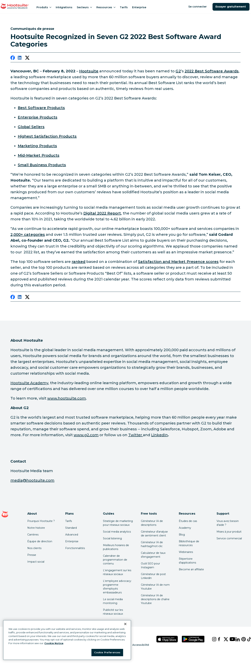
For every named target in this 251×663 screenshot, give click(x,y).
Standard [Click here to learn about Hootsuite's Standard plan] (71, 527)
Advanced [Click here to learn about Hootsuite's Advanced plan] (71, 534)
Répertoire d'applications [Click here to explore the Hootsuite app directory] (187, 560)
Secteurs (84, 7)
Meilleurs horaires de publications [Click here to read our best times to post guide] (116, 547)
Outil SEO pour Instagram (150, 565)
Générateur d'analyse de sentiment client (154, 533)
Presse (31, 555)
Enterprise (139, 7)
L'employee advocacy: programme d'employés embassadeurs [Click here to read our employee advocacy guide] (117, 586)
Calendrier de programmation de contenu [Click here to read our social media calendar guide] (115, 559)
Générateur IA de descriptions (152, 523)
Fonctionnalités (75, 548)
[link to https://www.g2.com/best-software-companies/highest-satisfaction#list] (47, 136)
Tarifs (124, 7)
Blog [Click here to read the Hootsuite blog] (182, 534)
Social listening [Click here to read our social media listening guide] (112, 538)
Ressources (105, 7)
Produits (43, 7)
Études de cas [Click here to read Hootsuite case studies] (188, 521)
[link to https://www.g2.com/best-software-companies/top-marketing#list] (37, 146)
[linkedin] (20, 58)
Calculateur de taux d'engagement (153, 554)
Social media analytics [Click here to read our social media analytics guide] (117, 531)
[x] (224, 639)
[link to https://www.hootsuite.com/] (88, 71)
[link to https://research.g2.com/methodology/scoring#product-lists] (78, 261)
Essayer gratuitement (231, 6)
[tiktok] (247, 639)
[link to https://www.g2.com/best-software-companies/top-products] (212, 71)
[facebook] (12, 58)
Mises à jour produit (229, 531)
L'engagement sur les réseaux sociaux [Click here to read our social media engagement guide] (117, 572)
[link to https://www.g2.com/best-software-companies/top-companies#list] (31, 127)
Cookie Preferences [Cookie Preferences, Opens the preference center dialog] (107, 652)
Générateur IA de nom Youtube (155, 586)
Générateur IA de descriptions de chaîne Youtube (155, 599)
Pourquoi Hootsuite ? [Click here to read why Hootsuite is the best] (41, 521)
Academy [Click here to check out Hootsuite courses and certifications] (185, 527)
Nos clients (34, 548)
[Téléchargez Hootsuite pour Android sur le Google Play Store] (193, 639)
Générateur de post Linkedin (153, 576)
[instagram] (212, 639)
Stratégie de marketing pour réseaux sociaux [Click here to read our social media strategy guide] (118, 523)
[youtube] (229, 639)
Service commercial (229, 538)
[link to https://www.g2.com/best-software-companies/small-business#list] (42, 165)
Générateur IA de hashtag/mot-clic (152, 544)
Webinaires (186, 552)
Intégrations (64, 7)
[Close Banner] (125, 624)
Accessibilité (140, 645)
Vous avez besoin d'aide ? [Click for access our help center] (228, 523)
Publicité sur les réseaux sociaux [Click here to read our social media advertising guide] (113, 611)
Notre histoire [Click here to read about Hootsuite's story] (36, 527)
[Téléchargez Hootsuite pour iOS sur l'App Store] (167, 639)
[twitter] (27, 58)
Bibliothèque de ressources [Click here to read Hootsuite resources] (189, 543)
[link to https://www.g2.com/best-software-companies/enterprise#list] (37, 117)
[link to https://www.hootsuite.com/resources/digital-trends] (102, 213)
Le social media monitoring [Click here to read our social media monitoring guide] (113, 601)
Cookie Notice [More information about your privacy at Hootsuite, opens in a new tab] (53, 643)
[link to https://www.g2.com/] (178, 71)
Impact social (35, 561)
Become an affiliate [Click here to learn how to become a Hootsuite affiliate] (191, 569)
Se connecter (197, 6)
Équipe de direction (39, 541)
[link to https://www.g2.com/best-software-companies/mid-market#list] (38, 155)
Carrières (32, 534)
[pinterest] (241, 639)
